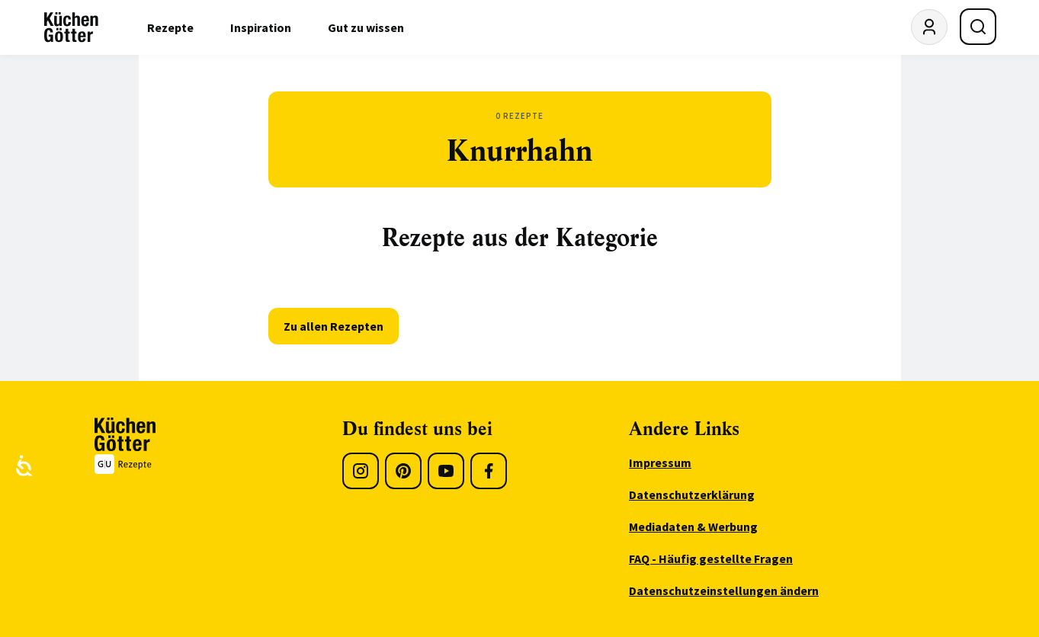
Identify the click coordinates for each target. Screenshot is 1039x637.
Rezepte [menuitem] (170, 27)
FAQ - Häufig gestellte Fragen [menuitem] (711, 558)
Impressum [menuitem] (660, 462)
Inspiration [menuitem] (260, 27)
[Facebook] (488, 471)
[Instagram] (360, 471)
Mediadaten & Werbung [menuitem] (693, 526)
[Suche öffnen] (978, 26)
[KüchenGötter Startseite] (71, 27)
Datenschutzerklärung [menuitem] (692, 494)
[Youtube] (446, 471)
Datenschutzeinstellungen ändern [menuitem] (724, 590)
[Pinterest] (403, 471)
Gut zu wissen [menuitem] (366, 27)
